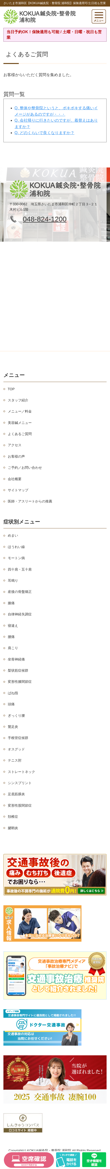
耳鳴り (13, 580)
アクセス (14, 445)
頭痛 (11, 704)
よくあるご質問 (20, 434)
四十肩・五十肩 (20, 569)
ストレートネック (21, 772)
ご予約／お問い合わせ (25, 467)
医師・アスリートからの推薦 (30, 501)
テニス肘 (14, 760)
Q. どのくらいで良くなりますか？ (44, 133)
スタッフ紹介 (18, 400)
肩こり (13, 648)
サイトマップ (18, 490)
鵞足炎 (13, 727)
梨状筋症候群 (18, 670)
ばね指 (13, 693)
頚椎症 (13, 817)
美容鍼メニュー (20, 423)
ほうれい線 (16, 547)
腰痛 (11, 637)
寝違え (13, 626)
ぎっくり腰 (16, 715)
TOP (11, 389)
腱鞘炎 (13, 828)
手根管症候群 (18, 738)
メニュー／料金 (20, 411)
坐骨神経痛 (16, 659)
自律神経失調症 (20, 614)
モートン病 (16, 558)
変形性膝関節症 (20, 682)
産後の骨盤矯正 (20, 592)
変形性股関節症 (20, 805)
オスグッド (16, 749)
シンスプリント (20, 783)
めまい (13, 535)
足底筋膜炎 (16, 794)
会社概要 (14, 479)
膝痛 (11, 603)
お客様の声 (16, 456)
